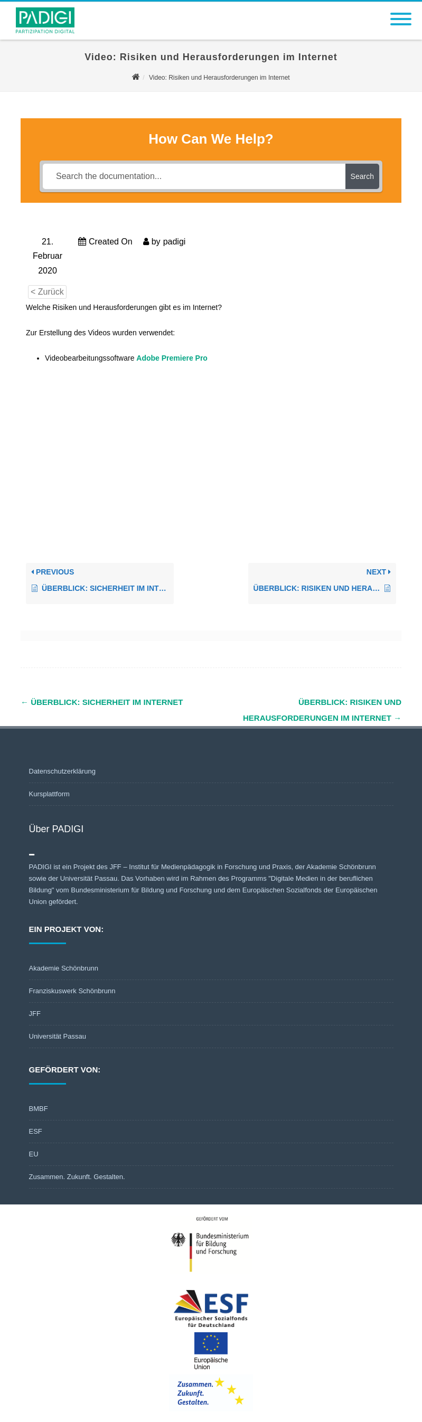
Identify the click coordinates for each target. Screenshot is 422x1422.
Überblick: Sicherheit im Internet (102, 702)
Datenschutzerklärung (62, 771)
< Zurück (47, 291)
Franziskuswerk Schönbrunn (72, 991)
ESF (35, 1131)
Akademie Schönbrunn (64, 968)
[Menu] (401, 12)
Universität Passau (57, 1036)
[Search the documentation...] (194, 176)
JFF (35, 1014)
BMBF (38, 1109)
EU (34, 1154)
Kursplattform (49, 794)
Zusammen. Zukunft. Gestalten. (77, 1177)
